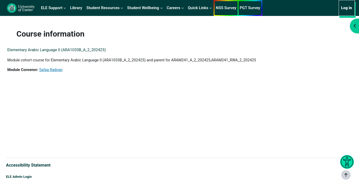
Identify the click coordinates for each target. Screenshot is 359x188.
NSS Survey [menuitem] (226, 7)
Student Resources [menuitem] (102, 7)
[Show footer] (346, 175)
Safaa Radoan (65, 70)
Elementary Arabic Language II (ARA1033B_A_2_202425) (69, 50)
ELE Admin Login (31, 177)
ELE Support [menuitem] (51, 7)
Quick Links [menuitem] (198, 7)
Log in (346, 7)
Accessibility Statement (41, 164)
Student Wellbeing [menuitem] (143, 7)
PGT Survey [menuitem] (250, 7)
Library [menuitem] (76, 7)
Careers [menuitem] (173, 7)
